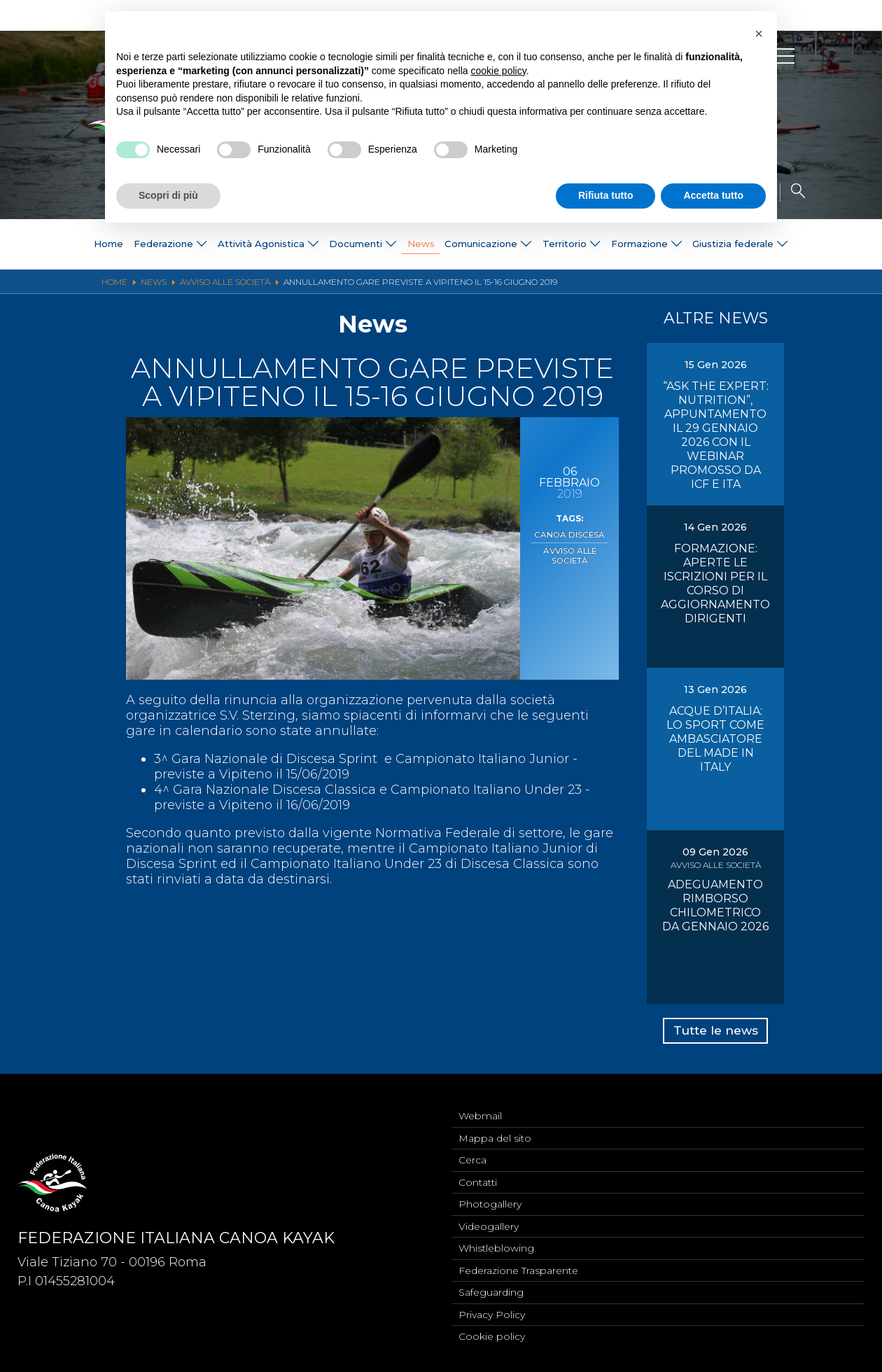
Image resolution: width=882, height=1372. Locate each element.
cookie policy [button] (498, 70)
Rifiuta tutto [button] (606, 195)
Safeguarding (491, 1290)
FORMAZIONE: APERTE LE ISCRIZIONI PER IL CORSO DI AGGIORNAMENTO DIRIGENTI (715, 583)
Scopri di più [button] (168, 195)
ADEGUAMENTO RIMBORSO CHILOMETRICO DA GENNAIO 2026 (715, 905)
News (418, 244)
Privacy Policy (491, 1313)
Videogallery (488, 1220)
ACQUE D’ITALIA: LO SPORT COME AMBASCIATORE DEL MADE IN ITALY (715, 739)
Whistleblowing (496, 1244)
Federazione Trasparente (518, 1267)
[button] (759, 33)
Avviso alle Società (569, 554)
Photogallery (490, 1197)
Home (71, 244)
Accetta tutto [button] (713, 195)
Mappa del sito (494, 1128)
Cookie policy (491, 1336)
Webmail (480, 1105)
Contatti (477, 1174)
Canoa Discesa (569, 534)
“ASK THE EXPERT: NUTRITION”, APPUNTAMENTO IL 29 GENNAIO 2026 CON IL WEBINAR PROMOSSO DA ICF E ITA (716, 435)
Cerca (472, 1151)
